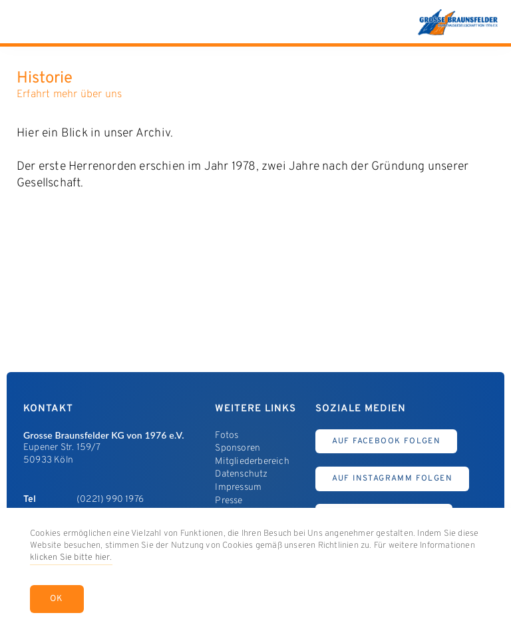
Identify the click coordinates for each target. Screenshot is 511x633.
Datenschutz (241, 474)
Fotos (226, 435)
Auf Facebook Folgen (386, 441)
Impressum (238, 487)
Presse (228, 501)
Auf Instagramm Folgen (392, 478)
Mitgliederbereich (252, 461)
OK (57, 599)
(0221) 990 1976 (110, 499)
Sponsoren (237, 448)
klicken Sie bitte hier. (71, 557)
